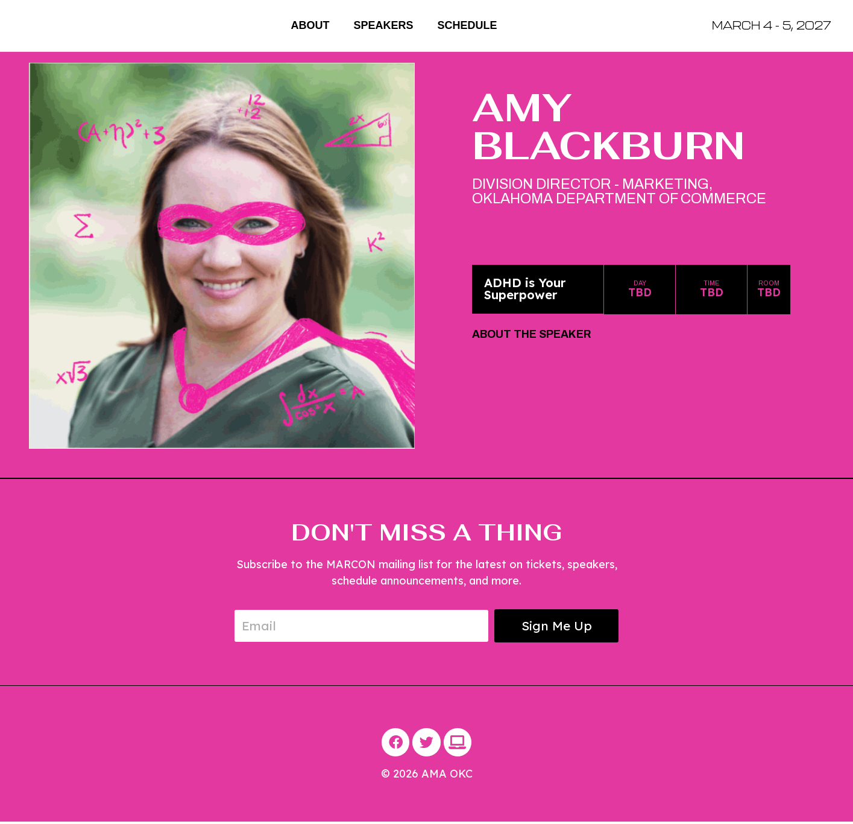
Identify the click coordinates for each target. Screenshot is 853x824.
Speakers (383, 25)
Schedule (467, 25)
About (310, 25)
